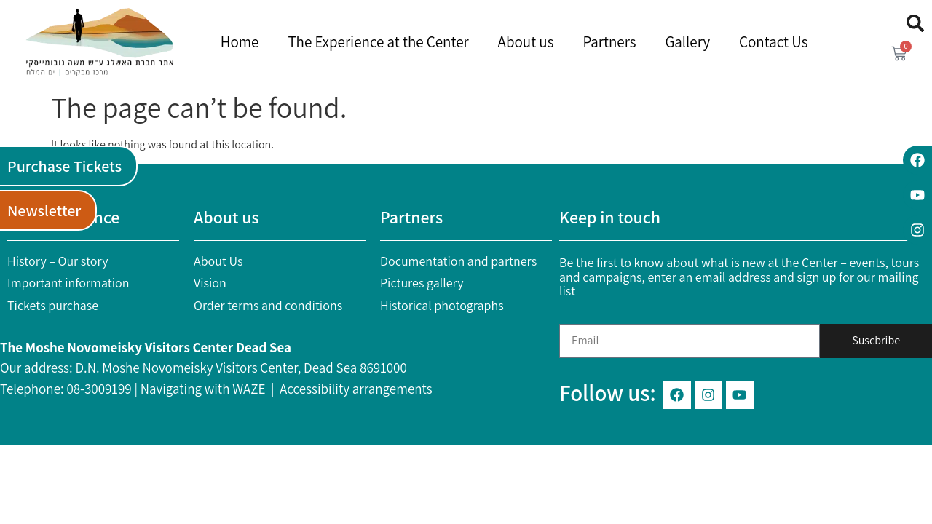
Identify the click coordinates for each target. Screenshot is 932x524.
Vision (210, 282)
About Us (218, 261)
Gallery (687, 42)
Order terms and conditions (268, 305)
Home (240, 42)
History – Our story (57, 261)
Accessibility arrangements (356, 388)
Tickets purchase (52, 305)
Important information (68, 282)
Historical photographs (442, 305)
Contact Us (773, 42)
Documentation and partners (458, 261)
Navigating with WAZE (203, 388)
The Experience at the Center (378, 42)
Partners (609, 42)
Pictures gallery (422, 282)
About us (526, 42)
